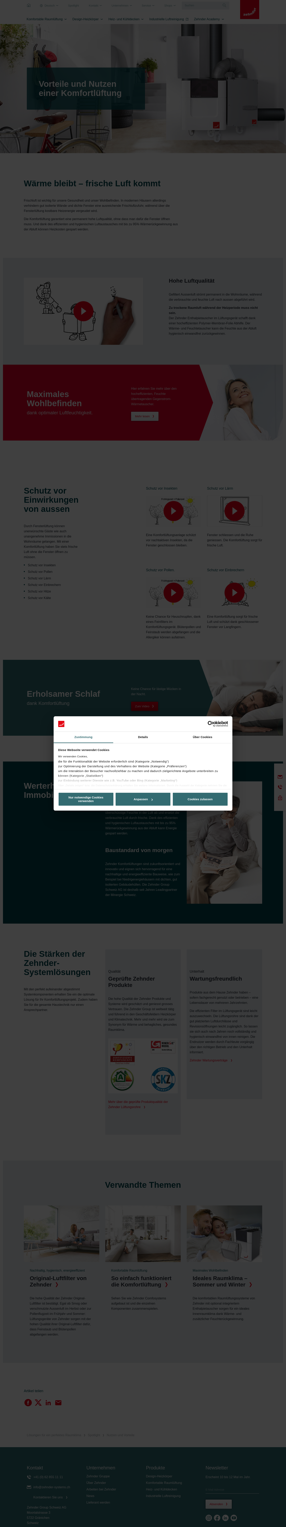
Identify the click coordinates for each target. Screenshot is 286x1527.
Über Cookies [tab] (202, 737)
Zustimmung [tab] (83, 737)
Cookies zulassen (200, 799)
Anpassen (143, 799)
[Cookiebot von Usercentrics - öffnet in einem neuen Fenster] (210, 724)
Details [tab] (143, 737)
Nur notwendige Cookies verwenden (86, 799)
